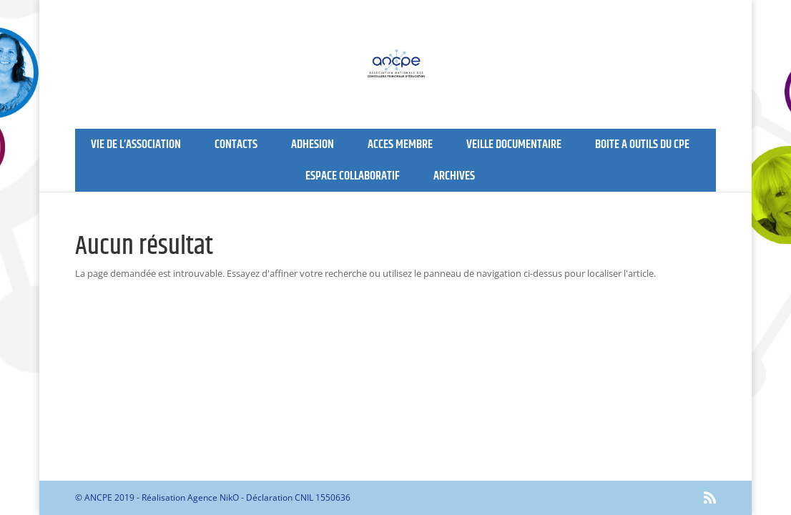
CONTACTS (236, 144)
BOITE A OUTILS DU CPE (642, 144)
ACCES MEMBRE (400, 144)
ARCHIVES (454, 176)
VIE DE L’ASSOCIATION (136, 144)
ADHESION (312, 144)
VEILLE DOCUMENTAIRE (513, 144)
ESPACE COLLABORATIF (352, 176)
